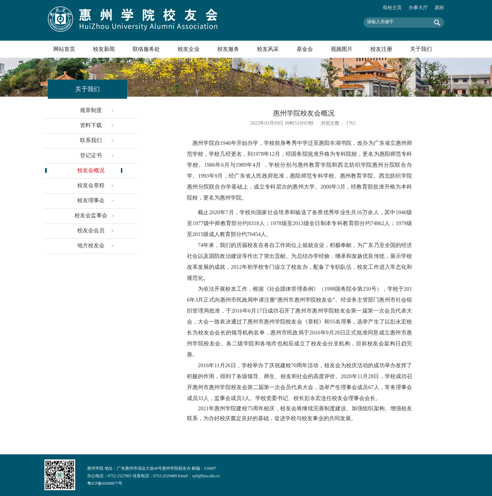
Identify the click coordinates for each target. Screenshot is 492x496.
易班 (439, 7)
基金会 (305, 49)
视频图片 (342, 49)
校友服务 (228, 49)
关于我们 (421, 49)
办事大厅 (418, 7)
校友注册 (381, 49)
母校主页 (392, 7)
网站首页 (64, 49)
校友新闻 (104, 49)
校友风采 (268, 49)
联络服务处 (146, 49)
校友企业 (189, 49)
